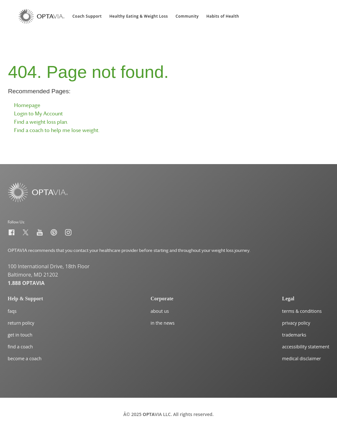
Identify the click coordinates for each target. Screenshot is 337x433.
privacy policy (296, 323)
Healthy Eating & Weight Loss (139, 16)
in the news (163, 323)
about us (160, 311)
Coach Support (87, 16)
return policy (21, 323)
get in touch (20, 335)
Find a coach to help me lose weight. (57, 130)
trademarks (294, 335)
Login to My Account (38, 113)
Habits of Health (222, 16)
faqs (12, 311)
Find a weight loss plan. (41, 121)
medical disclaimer (301, 358)
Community (187, 16)
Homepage (27, 105)
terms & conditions (302, 311)
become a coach (25, 358)
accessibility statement (305, 347)
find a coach (20, 347)
